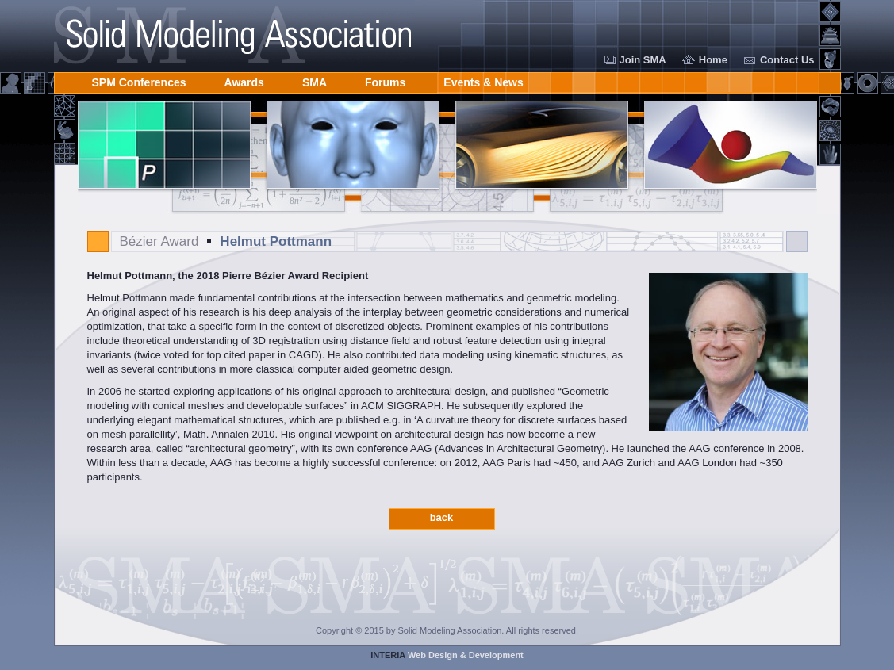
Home (713, 60)
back (442, 517)
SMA (314, 79)
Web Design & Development (447, 655)
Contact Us (787, 60)
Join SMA (643, 60)
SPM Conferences (139, 79)
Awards (244, 79)
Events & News (483, 79)
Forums (385, 79)
